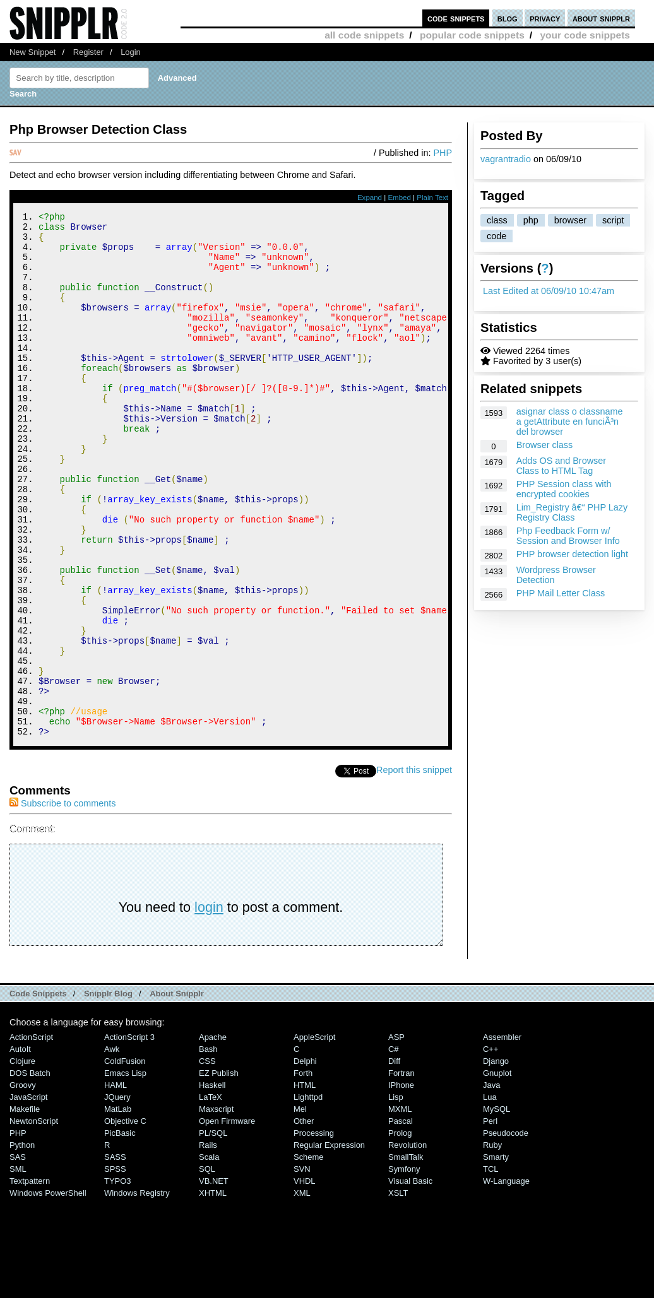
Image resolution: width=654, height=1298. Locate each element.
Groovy (22, 1183)
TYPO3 (117, 1279)
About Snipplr (177, 1092)
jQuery (117, 1195)
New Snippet (32, 52)
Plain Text (432, 197)
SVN (302, 1267)
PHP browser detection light (572, 554)
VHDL (305, 1279)
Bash (208, 1147)
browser (570, 220)
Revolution (407, 1243)
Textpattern (29, 1279)
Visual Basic (410, 1279)
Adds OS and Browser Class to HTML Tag (561, 466)
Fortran (401, 1171)
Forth (303, 1171)
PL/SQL (213, 1231)
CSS (207, 1159)
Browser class (544, 445)
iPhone (401, 1183)
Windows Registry (137, 1291)
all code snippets (364, 35)
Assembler (502, 1135)
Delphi (305, 1159)
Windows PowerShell (47, 1291)
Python (22, 1243)
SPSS (115, 1267)
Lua (490, 1195)
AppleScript (314, 1135)
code (496, 236)
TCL (490, 1267)
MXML (400, 1207)
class (497, 220)
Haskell (212, 1183)
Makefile (24, 1207)
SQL (207, 1267)
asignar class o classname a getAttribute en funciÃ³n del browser (569, 421)
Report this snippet (414, 868)
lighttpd (308, 1195)
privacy (545, 18)
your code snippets (585, 35)
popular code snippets (472, 35)
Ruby (492, 1243)
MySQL (496, 1207)
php (530, 220)
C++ (490, 1147)
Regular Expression (329, 1243)
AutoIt (20, 1147)
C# (393, 1147)
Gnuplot (497, 1171)
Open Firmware (227, 1219)
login (208, 1005)
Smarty (496, 1255)
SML (18, 1267)
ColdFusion (125, 1159)
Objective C (125, 1219)
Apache (213, 1135)
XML (302, 1291)
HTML (305, 1183)
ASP (396, 1135)
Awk (111, 1147)
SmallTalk (405, 1255)
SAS (17, 1255)
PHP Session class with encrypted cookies (564, 489)
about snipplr (601, 18)
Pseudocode (505, 1231)
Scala (209, 1255)
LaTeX (210, 1195)
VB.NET (214, 1279)
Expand (369, 197)
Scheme (309, 1255)
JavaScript (28, 1195)
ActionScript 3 (129, 1135)
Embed (399, 197)
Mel (300, 1207)
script (613, 220)
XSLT (398, 1291)
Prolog (400, 1231)
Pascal (400, 1219)
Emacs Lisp (125, 1171)
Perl (490, 1219)
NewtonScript (33, 1219)
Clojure (22, 1159)
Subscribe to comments (62, 902)
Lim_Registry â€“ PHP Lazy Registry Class (572, 512)
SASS (115, 1255)
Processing (314, 1231)
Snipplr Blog (108, 1092)
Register (88, 52)
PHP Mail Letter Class (560, 593)
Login (131, 52)
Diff (394, 1159)
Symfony (404, 1267)
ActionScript (31, 1135)
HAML (115, 1183)
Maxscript (216, 1207)
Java (491, 1183)
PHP (442, 153)
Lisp (395, 1195)
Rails (208, 1243)
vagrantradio (505, 159)
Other (304, 1219)
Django (496, 1159)
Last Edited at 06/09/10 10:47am (548, 291)
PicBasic (120, 1231)
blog (507, 18)
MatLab (117, 1207)
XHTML (213, 1291)
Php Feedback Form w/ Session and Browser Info (568, 536)
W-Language (506, 1279)
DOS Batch (30, 1171)
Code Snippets (38, 1092)
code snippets (456, 18)
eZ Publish (219, 1171)
